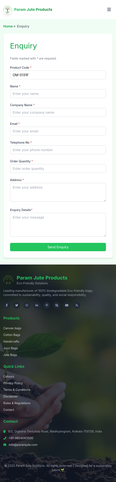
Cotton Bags (11, 335)
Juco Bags (10, 348)
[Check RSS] (76, 305)
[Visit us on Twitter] (16, 305)
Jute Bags (10, 355)
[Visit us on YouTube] (66, 305)
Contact (8, 409)
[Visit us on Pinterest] (46, 305)
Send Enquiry (58, 247)
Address (17, 180)
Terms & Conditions (16, 389)
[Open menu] (109, 9)
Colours (8, 376)
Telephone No (21, 142)
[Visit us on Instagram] (26, 305)
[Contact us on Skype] (56, 305)
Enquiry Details (21, 210)
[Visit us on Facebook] (6, 305)
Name (15, 86)
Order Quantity (21, 161)
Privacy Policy (13, 383)
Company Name (22, 105)
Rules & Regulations (16, 403)
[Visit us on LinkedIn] (36, 305)
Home (8, 26)
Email (15, 123)
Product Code (21, 67)
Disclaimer (10, 396)
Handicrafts (11, 341)
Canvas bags (12, 328)
